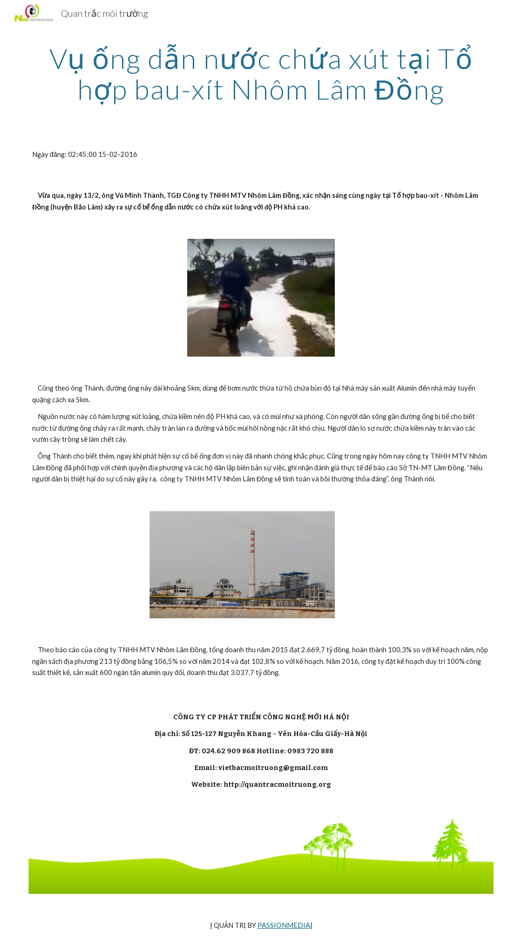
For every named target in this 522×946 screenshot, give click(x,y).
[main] (261, 73)
